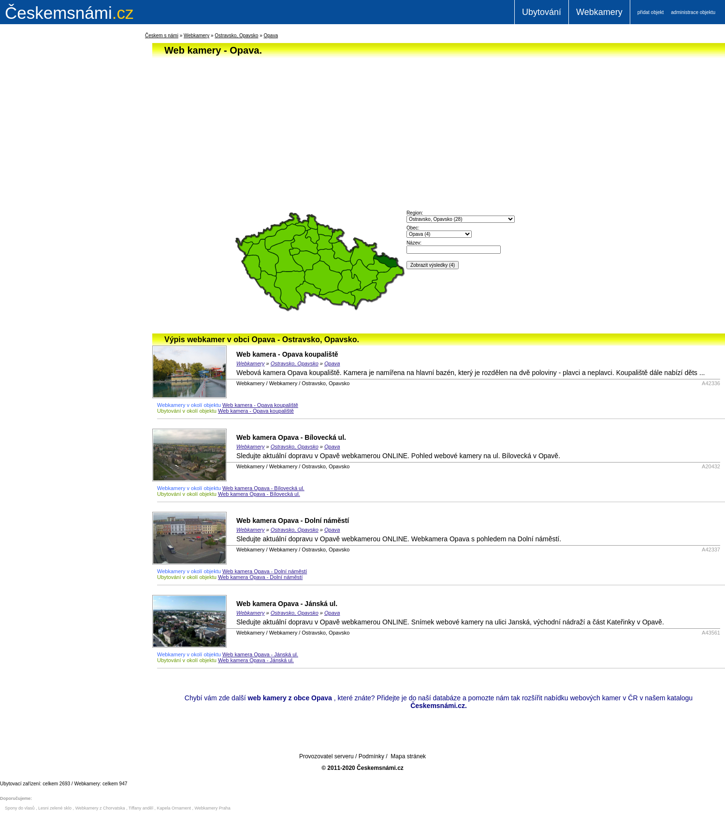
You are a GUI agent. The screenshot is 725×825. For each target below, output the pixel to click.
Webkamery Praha (213, 808)
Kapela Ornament (174, 808)
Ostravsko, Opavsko (236, 35)
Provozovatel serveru (326, 756)
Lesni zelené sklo (55, 808)
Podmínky (371, 756)
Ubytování (541, 12)
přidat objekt (651, 12)
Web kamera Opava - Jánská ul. (286, 604)
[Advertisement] (58, 186)
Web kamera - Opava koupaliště (287, 354)
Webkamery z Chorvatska (100, 808)
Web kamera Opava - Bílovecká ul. (291, 437)
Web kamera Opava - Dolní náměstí (292, 520)
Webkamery (599, 12)
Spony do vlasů (20, 808)
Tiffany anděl (141, 808)
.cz (69, 12)
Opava (270, 35)
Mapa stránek (408, 756)
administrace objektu (693, 12)
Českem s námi (161, 35)
